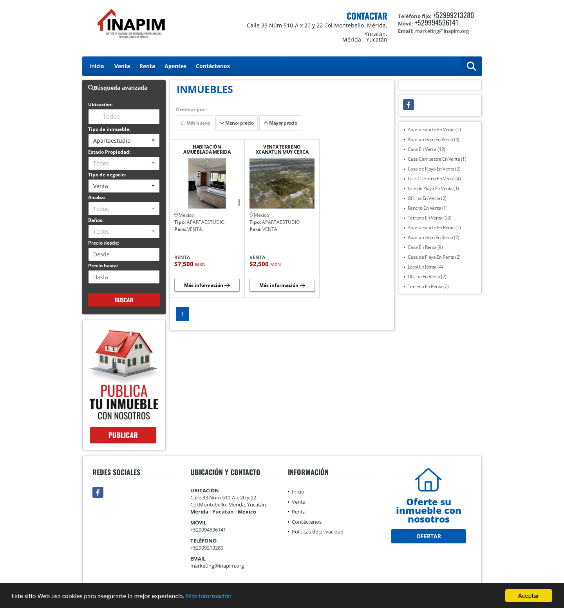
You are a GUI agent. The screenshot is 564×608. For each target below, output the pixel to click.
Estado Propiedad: (109, 152)
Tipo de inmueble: (109, 129)
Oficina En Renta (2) (427, 276)
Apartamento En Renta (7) (433, 237)
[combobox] (124, 140)
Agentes (175, 66)
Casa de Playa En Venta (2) (434, 168)
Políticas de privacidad (317, 531)
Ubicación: (100, 104)
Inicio (96, 66)
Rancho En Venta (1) (428, 208)
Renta (147, 66)
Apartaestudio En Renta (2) (434, 227)
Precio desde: (103, 243)
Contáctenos (213, 66)
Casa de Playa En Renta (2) (434, 257)
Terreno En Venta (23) (430, 217)
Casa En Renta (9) (425, 247)
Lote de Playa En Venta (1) (433, 188)
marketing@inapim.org (217, 565)
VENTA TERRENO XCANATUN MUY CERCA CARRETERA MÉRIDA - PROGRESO (282, 149)
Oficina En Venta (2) (427, 198)
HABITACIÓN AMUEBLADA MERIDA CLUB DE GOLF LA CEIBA (207, 149)
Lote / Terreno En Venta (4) (434, 178)
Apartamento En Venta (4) (433, 139)
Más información (208, 596)
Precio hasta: (103, 265)
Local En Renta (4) (425, 266)
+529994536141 (436, 22)
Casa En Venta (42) (426, 149)
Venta (122, 66)
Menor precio (236, 123)
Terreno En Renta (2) (428, 286)
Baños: (95, 220)
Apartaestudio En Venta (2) (434, 129)
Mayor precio (280, 123)
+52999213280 (453, 15)
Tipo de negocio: (107, 174)
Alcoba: (96, 197)
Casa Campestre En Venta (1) (437, 159)
